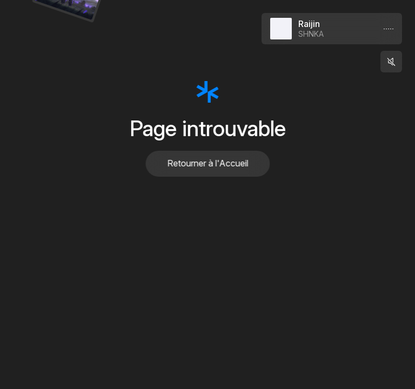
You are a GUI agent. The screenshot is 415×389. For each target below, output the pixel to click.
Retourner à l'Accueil (207, 163)
